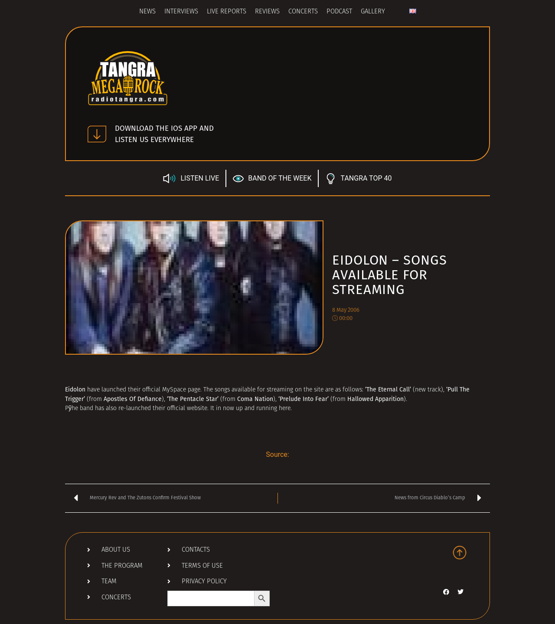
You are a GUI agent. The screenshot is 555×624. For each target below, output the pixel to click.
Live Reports (226, 12)
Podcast (339, 12)
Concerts (303, 12)
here (285, 408)
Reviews (267, 12)
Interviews (181, 12)
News (147, 12)
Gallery (373, 12)
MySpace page (181, 390)
